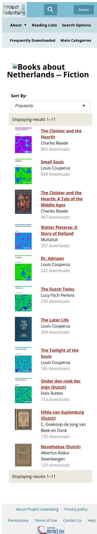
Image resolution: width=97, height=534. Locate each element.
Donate (84, 9)
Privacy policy (76, 509)
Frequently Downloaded (32, 40)
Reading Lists (44, 24)
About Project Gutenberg (37, 509)
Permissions (18, 520)
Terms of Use (46, 520)
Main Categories (76, 40)
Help (91, 520)
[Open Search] (50, 9)
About (18, 25)
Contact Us (72, 520)
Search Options (76, 24)
